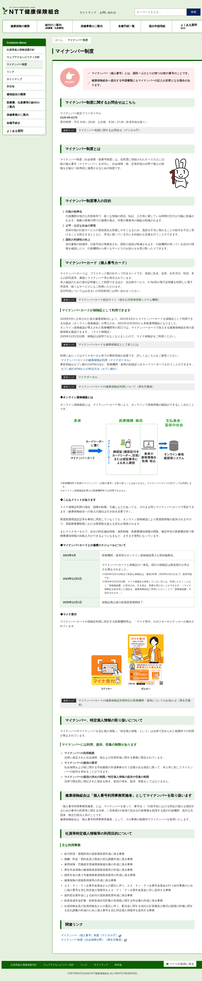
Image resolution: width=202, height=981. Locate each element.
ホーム (59, 40)
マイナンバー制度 (17, 64)
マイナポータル (87, 377)
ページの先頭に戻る (180, 963)
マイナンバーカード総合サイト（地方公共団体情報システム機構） (119, 299)
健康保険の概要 (20, 26)
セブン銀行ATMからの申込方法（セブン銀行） (90, 368)
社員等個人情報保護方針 (21, 49)
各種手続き (13, 123)
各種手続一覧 (126, 26)
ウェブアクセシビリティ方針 (23, 57)
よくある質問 (15, 130)
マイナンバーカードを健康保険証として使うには (108, 344)
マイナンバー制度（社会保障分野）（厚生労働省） (94, 939)
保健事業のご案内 (92, 26)
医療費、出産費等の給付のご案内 (23, 104)
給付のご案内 (54, 26)
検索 (193, 11)
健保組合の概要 (16, 94)
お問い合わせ (108, 12)
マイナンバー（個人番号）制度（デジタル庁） (91, 935)
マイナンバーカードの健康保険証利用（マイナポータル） (96, 360)
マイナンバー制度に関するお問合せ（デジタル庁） (109, 130)
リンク (10, 71)
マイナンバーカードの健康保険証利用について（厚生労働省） (116, 386)
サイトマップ (88, 12)
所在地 (10, 86)
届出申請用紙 (157, 26)
